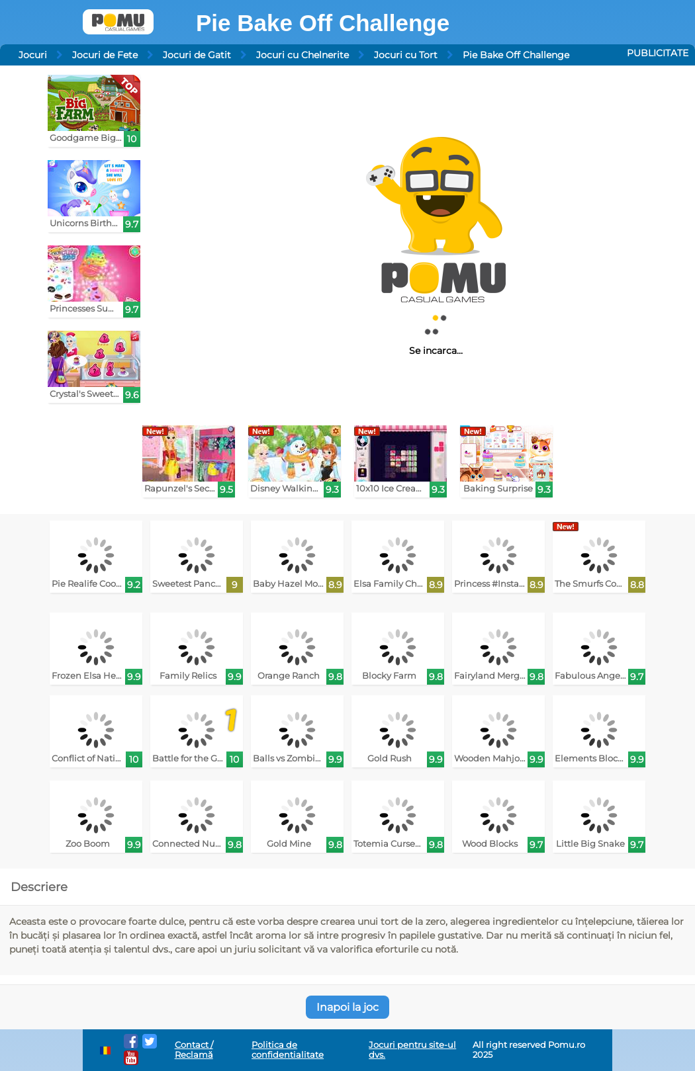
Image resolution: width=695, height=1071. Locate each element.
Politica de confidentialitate (288, 1050)
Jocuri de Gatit (197, 55)
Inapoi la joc (347, 1007)
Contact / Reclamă (194, 1050)
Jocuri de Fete (105, 55)
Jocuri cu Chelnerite (302, 55)
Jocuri (33, 55)
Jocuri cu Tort (406, 55)
